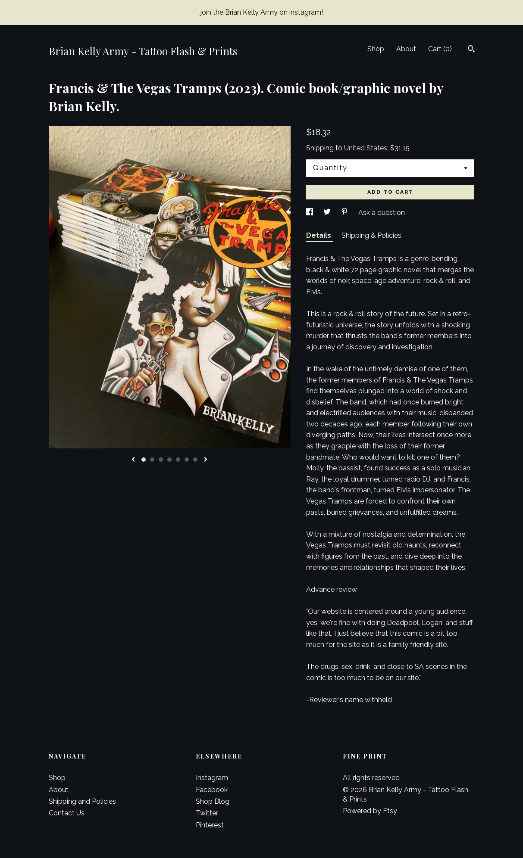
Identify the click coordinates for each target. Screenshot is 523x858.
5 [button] (178, 459)
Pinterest (210, 825)
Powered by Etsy (370, 811)
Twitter (207, 813)
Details (319, 235)
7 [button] (195, 459)
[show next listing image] (206, 460)
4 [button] (169, 459)
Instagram (212, 778)
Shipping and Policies (82, 801)
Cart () (440, 49)
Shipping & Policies (371, 235)
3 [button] (161, 459)
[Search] (471, 50)
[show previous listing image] (133, 460)
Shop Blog (212, 801)
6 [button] (187, 459)
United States (365, 148)
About (406, 49)
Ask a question (381, 212)
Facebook (212, 790)
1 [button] (143, 459)
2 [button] (152, 459)
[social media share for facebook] (310, 212)
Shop (375, 49)
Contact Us (67, 813)
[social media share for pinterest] (345, 212)
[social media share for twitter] (327, 212)
